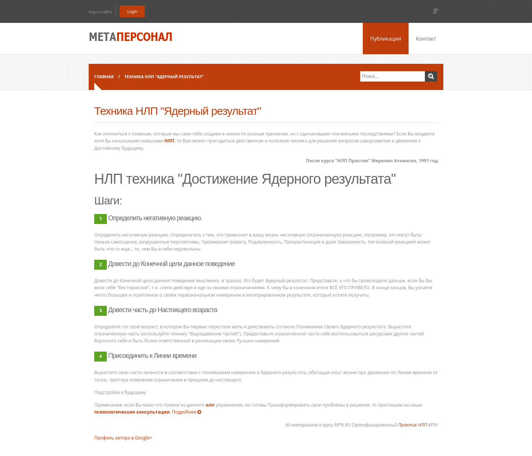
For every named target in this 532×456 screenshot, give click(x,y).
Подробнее (188, 412)
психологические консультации (132, 412)
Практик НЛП (412, 425)
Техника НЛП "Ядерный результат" (164, 76)
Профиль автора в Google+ (123, 438)
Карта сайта (100, 11)
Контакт (426, 38)
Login (132, 11)
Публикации (385, 38)
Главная (104, 76)
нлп (210, 405)
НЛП (169, 141)
